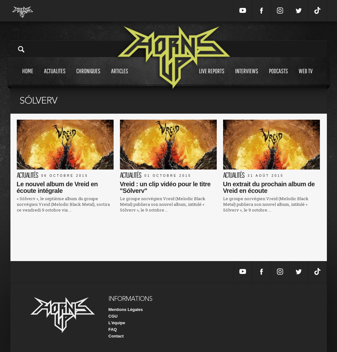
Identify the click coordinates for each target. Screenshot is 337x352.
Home (28, 77)
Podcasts (278, 77)
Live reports (212, 77)
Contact (116, 336)
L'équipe (117, 322)
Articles (120, 77)
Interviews (247, 77)
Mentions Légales (126, 309)
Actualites (55, 77)
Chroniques (88, 77)
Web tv (305, 77)
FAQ (113, 329)
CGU (113, 316)
